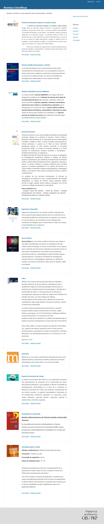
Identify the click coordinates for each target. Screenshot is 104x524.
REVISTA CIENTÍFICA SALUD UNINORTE (35, 91)
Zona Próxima (26, 238)
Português (76, 40)
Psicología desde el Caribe (31, 447)
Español (75, 31)
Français (76, 34)
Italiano (75, 37)
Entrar (98, 1)
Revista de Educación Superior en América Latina (39, 22)
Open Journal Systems (80, 16)
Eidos (23, 278)
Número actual (35, 54)
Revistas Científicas (15, 7)
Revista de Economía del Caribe (33, 376)
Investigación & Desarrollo (31, 414)
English (75, 28)
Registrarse (90, 1)
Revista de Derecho (28, 132)
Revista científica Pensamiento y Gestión (36, 65)
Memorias (25, 354)
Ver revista (25, 54)
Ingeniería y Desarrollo (30, 209)
